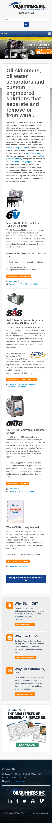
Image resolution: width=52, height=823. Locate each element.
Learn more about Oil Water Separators (21, 379)
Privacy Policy (26, 808)
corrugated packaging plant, (22, 162)
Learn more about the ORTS (17, 483)
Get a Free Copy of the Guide (18, 561)
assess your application (16, 148)
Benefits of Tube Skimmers (25, 657)
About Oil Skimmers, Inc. (25, 694)
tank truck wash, (34, 153)
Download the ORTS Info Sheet (21, 491)
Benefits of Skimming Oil (25, 625)
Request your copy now (18, 566)
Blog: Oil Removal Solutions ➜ (26, 579)
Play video (13, 281)
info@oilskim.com (18, 781)
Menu (4, 34)
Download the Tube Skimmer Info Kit (23, 284)
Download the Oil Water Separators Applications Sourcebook (21, 385)
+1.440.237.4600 (26, 13)
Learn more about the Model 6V (18, 276)
